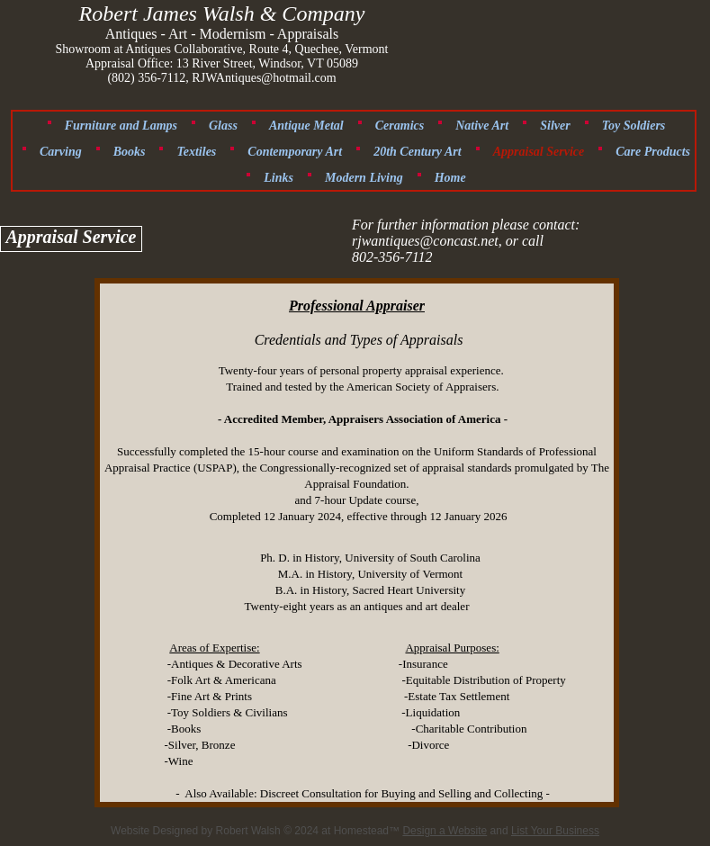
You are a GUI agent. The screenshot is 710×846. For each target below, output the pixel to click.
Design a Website (444, 830)
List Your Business (555, 830)
